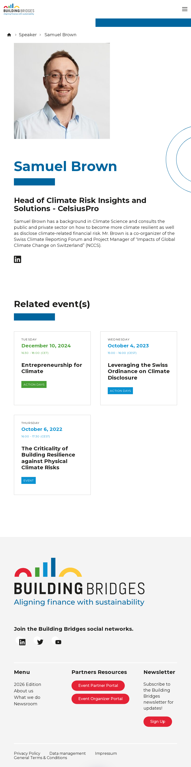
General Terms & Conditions (40, 757)
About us (23, 691)
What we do (27, 697)
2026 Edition (27, 684)
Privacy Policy (27, 753)
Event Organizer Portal (100, 698)
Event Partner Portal (98, 685)
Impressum (106, 753)
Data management (67, 753)
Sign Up (157, 721)
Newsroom (25, 704)
